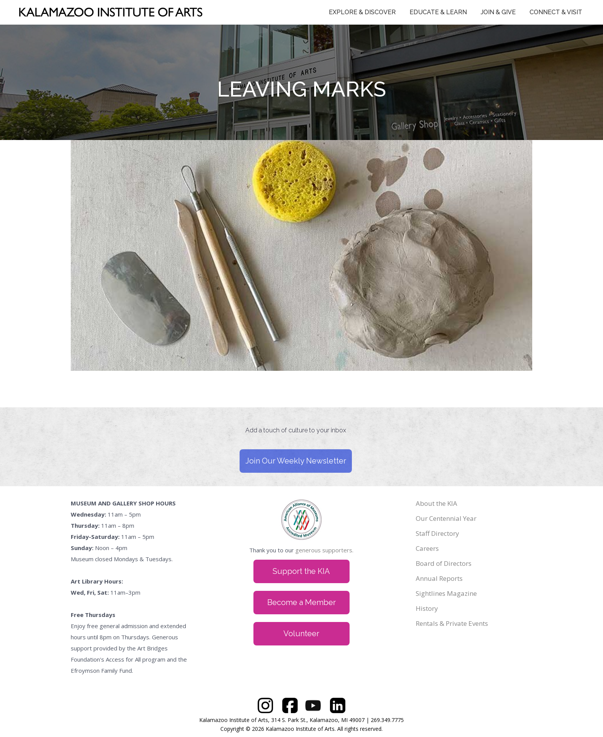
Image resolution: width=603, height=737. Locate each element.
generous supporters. (324, 550)
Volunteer (301, 633)
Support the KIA (301, 571)
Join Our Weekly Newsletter (295, 460)
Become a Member (301, 602)
